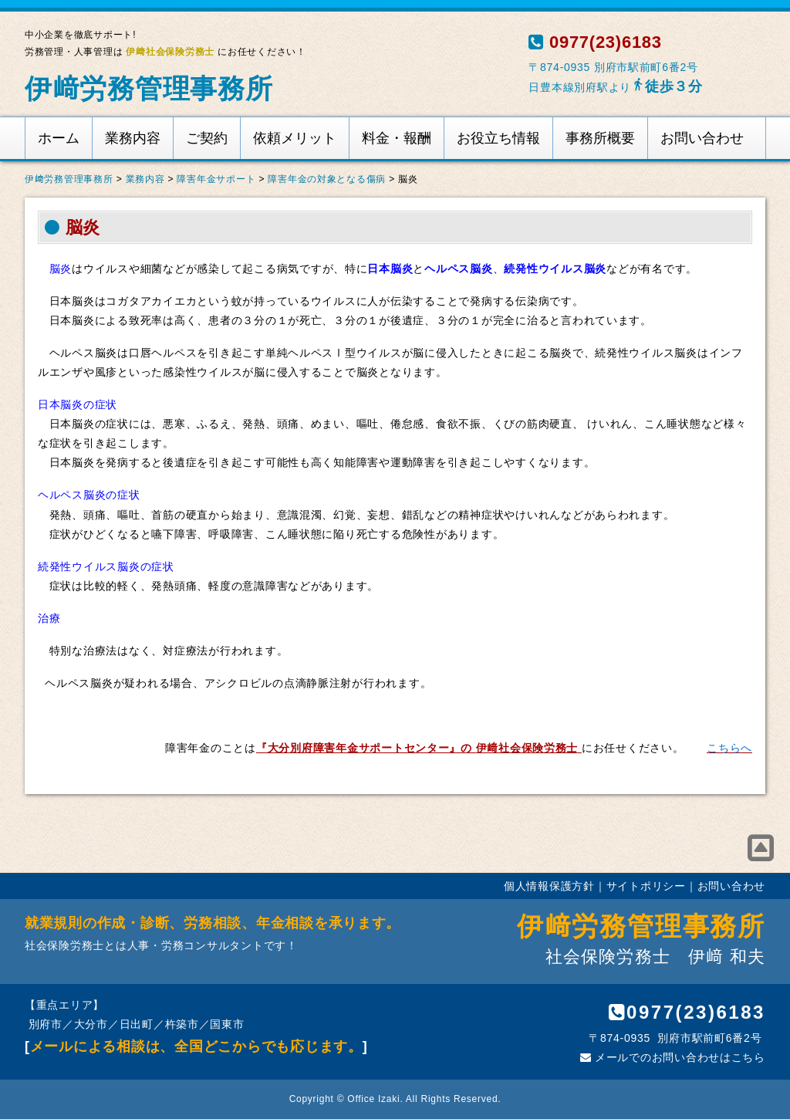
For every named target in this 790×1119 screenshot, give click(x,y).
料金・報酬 (396, 138)
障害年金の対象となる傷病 (327, 179)
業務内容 (132, 138)
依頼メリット (294, 138)
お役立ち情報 (498, 138)
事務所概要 (600, 138)
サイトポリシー (646, 886)
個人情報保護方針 (549, 886)
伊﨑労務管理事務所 (149, 88)
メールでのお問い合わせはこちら (672, 1057)
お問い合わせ (702, 138)
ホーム (58, 138)
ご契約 (207, 138)
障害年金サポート (216, 179)
